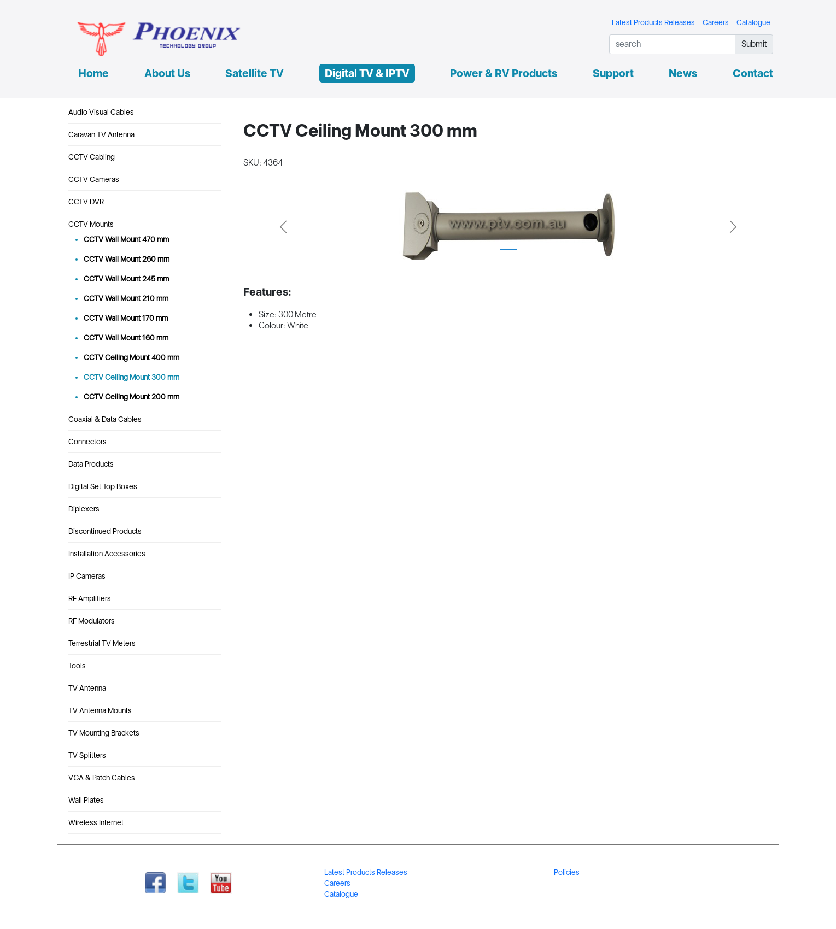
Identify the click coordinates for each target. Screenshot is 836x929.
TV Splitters (87, 755)
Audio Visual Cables (101, 112)
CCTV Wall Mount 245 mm (126, 278)
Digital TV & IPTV (367, 73)
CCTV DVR (86, 201)
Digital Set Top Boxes (102, 486)
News (683, 73)
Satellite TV (254, 73)
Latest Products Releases (653, 22)
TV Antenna (87, 688)
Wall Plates (86, 800)
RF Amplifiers (89, 598)
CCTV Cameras (93, 179)
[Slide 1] (508, 249)
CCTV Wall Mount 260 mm (126, 259)
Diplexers (84, 508)
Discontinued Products (105, 531)
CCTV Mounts (91, 224)
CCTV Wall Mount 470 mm (126, 239)
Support (613, 73)
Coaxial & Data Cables (105, 419)
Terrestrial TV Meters (102, 643)
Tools (77, 665)
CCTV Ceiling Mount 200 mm (131, 396)
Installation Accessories (106, 553)
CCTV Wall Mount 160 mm (126, 337)
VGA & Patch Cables (101, 777)
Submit (754, 44)
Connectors (87, 441)
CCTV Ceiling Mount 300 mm (131, 377)
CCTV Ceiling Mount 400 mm (131, 357)
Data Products (91, 464)
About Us (167, 73)
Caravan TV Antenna (101, 134)
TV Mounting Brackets (103, 732)
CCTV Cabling (91, 156)
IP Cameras (87, 576)
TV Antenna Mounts (100, 710)
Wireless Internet (96, 822)
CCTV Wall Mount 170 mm (126, 318)
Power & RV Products (503, 73)
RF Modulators (91, 620)
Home (93, 73)
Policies (567, 872)
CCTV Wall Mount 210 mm (126, 298)
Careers (716, 22)
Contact (753, 73)
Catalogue (753, 22)
